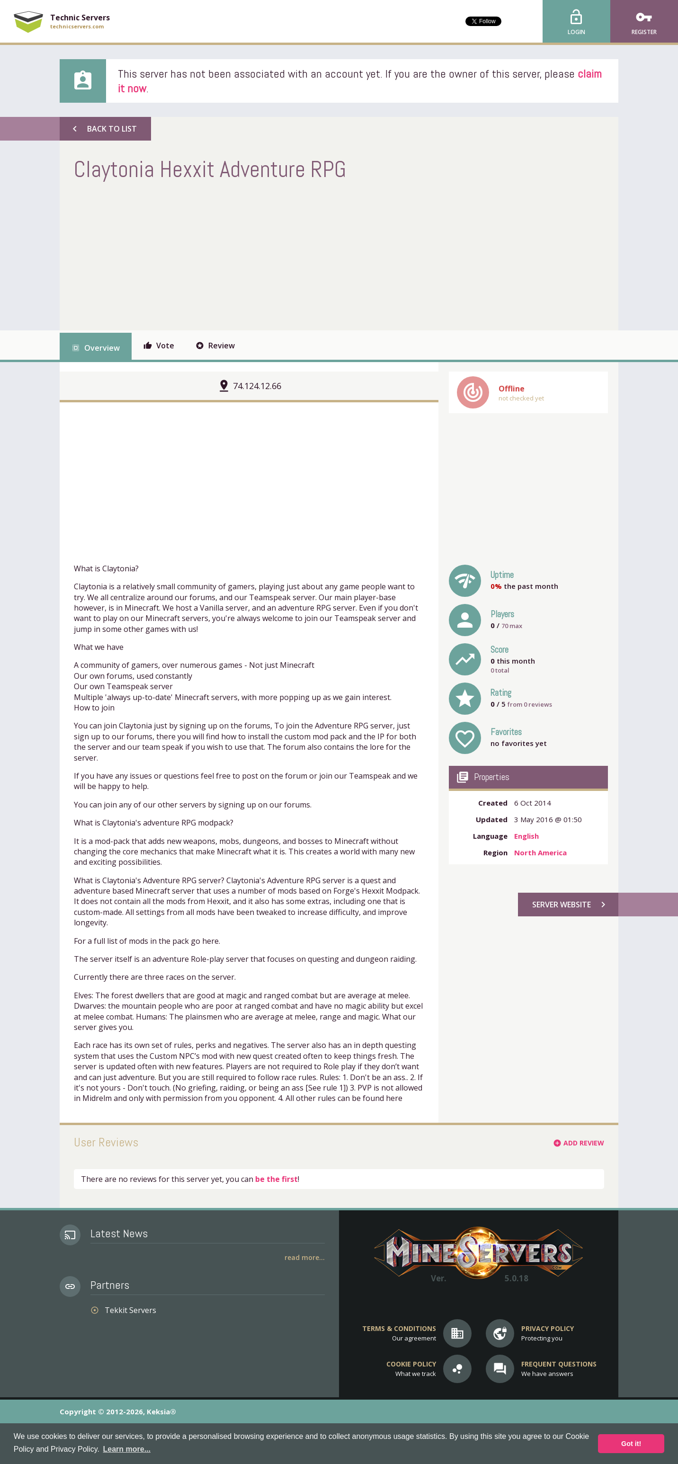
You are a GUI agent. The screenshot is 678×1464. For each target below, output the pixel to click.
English (526, 836)
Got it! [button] (631, 1443)
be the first (276, 1179)
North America (540, 852)
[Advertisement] (246, 254)
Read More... (305, 1257)
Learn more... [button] (127, 1449)
